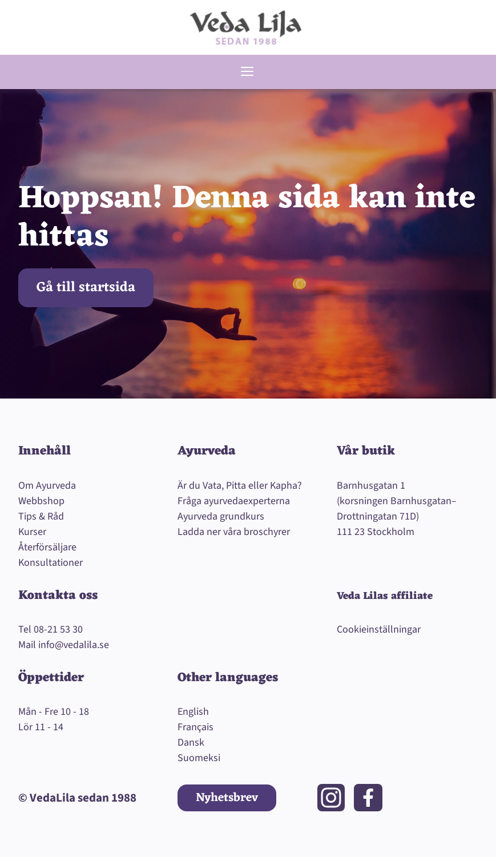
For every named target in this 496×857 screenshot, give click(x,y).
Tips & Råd (41, 516)
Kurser (32, 532)
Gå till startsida (86, 288)
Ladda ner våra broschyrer (234, 532)
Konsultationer (50, 563)
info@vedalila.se (73, 645)
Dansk (191, 742)
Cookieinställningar (379, 629)
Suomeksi (199, 758)
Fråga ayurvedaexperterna (234, 501)
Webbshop (41, 501)
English (193, 712)
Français (195, 727)
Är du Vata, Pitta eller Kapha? (240, 485)
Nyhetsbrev (227, 797)
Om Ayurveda (47, 485)
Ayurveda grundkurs (221, 516)
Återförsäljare (47, 547)
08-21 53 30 (58, 629)
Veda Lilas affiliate (385, 596)
